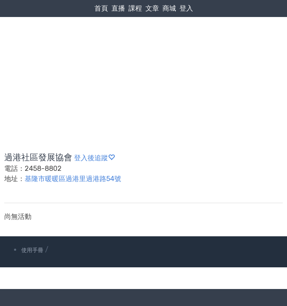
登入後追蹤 (94, 158)
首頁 (101, 8)
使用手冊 (32, 250)
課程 (135, 8)
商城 (169, 8)
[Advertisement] (143, 64)
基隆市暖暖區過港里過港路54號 (73, 179)
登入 (186, 8)
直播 (118, 8)
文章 (152, 8)
